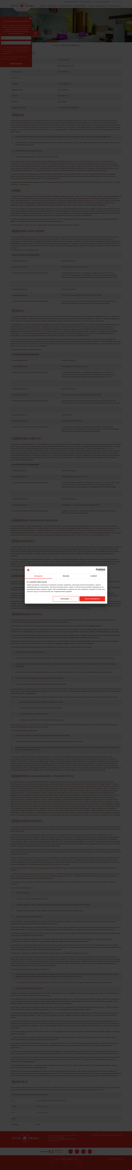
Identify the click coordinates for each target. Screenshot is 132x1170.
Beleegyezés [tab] (38, 576)
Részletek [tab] (66, 576)
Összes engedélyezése (92, 599)
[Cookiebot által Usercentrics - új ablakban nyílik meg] (97, 570)
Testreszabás (65, 599)
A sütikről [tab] (93, 576)
